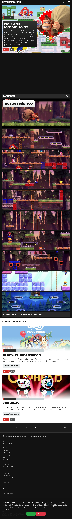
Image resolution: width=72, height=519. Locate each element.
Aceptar (31, 514)
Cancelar (41, 514)
